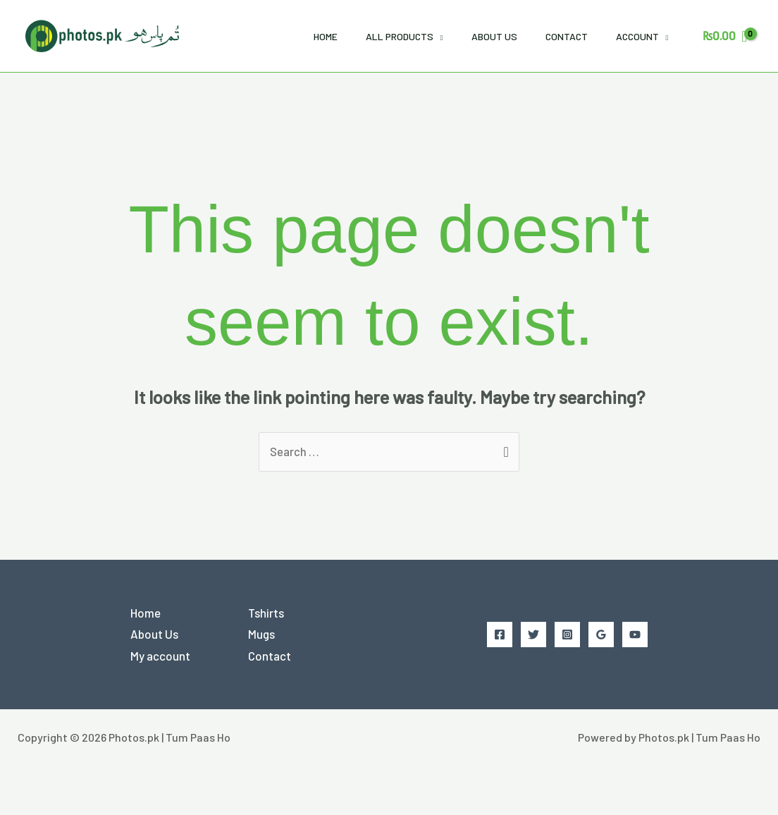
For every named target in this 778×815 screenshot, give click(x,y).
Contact (566, 36)
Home (326, 36)
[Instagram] (567, 634)
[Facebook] (499, 634)
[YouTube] (635, 634)
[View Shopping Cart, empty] (724, 35)
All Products (399, 36)
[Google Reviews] (601, 634)
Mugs (261, 634)
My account (160, 656)
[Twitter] (533, 634)
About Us (494, 36)
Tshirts (266, 613)
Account (637, 36)
